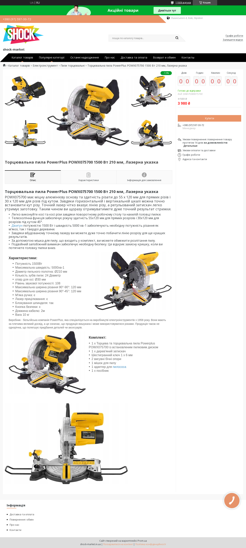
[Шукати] (177, 38)
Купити (209, 118)
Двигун (17, 225)
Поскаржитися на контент (118, 544)
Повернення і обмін (22, 519)
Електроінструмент (45, 65)
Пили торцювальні (73, 65)
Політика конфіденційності (150, 544)
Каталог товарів (22, 57)
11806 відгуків (183, 2)
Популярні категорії (52, 57)
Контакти (15, 530)
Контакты (187, 57)
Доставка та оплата (134, 57)
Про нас (110, 57)
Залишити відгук (233, 39)
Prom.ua (142, 540)
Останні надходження (84, 57)
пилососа (119, 366)
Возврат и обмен (164, 57)
